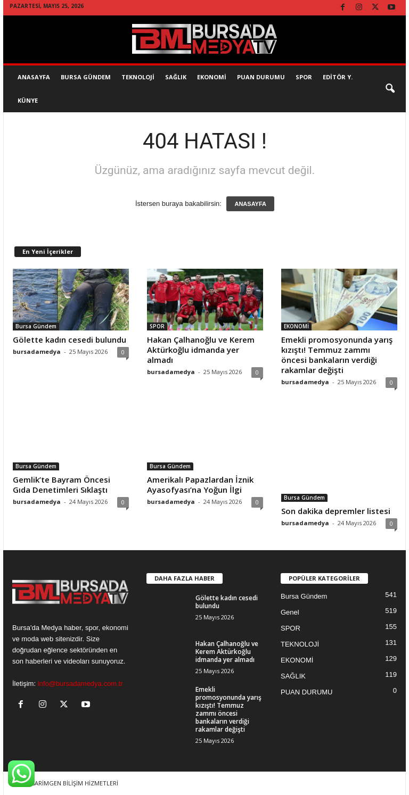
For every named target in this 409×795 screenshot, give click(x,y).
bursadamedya (37, 351)
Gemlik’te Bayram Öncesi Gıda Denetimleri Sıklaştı (61, 484)
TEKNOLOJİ (137, 77)
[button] (390, 89)
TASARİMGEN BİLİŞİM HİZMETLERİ (71, 783)
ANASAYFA (250, 204)
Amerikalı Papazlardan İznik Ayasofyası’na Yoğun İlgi (200, 484)
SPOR (304, 77)
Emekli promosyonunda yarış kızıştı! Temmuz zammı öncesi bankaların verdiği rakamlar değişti (336, 354)
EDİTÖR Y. (338, 77)
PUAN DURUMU (307, 692)
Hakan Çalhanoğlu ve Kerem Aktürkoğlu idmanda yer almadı (201, 349)
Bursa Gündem (86, 77)
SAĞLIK (175, 77)
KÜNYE (28, 100)
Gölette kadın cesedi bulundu (69, 339)
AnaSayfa (34, 77)
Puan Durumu (261, 77)
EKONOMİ (211, 77)
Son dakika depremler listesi (335, 511)
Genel (290, 612)
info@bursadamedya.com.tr (80, 684)
